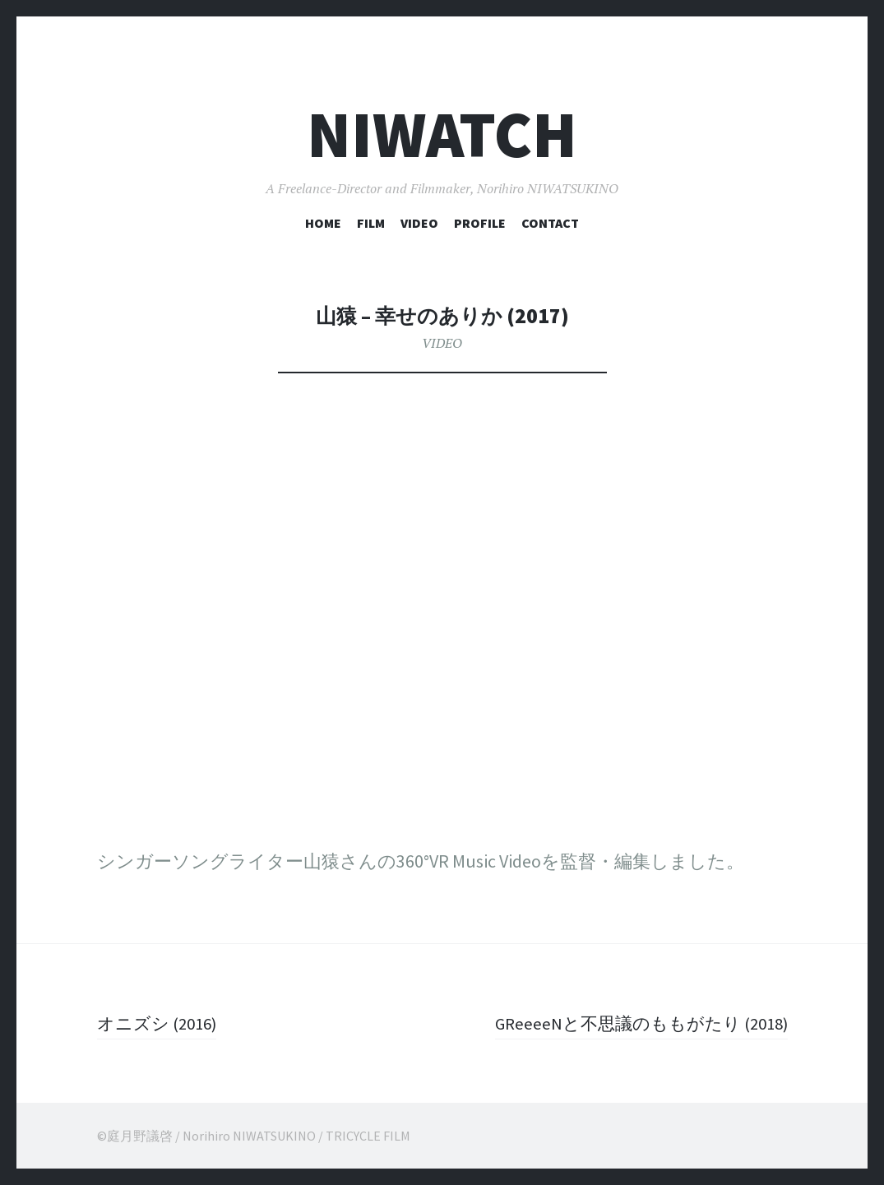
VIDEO (419, 223)
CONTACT (550, 223)
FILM (371, 223)
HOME (323, 223)
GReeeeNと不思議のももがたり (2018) (634, 1023)
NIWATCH (442, 134)
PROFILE (480, 223)
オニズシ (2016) (160, 1023)
